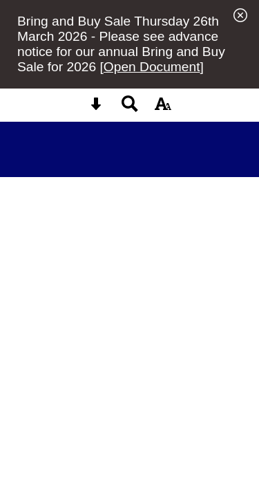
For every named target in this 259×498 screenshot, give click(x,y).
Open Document (152, 66)
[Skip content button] (96, 108)
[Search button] (130, 108)
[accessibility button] (163, 108)
